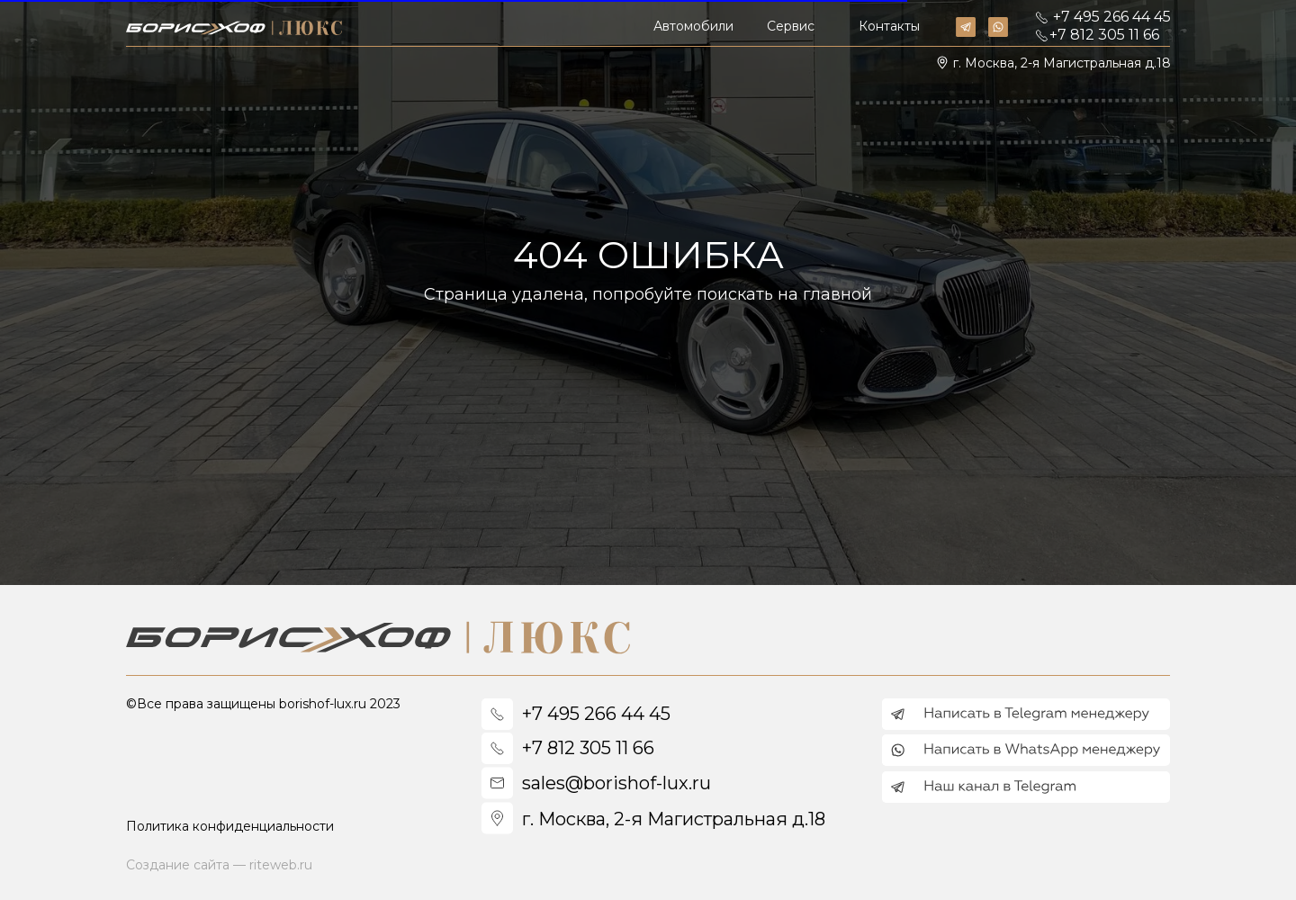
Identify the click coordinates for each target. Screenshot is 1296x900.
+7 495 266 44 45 (1112, 16)
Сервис (790, 26)
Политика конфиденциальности (230, 826)
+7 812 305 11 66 (1104, 34)
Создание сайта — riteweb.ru (219, 865)
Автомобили (693, 26)
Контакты (889, 26)
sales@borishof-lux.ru (616, 783)
